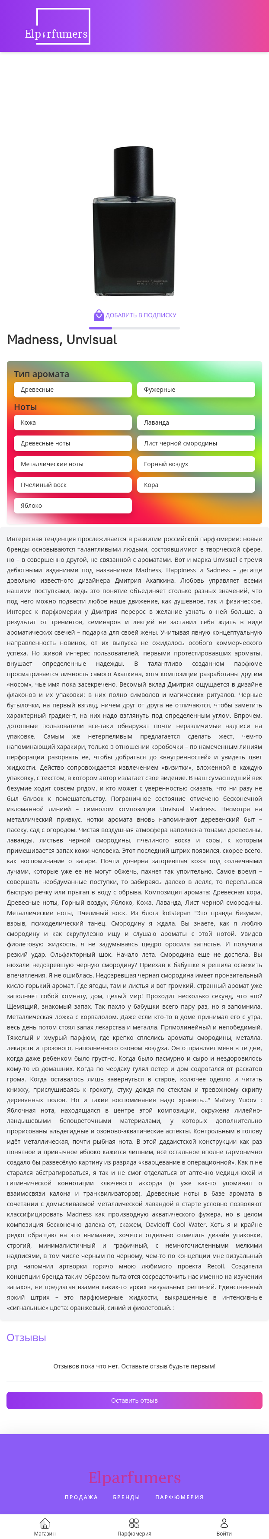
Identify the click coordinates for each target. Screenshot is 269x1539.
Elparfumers (134, 1477)
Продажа (82, 1497)
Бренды (127, 1497)
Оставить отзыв (134, 1400)
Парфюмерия (179, 1497)
